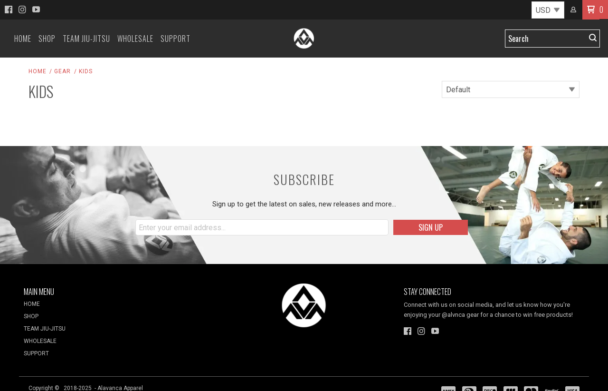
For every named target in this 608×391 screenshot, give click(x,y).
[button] (590, 10)
